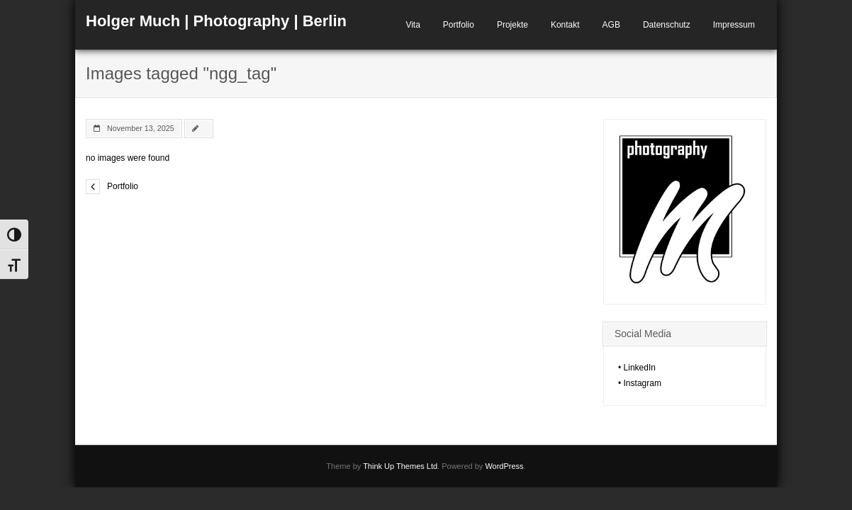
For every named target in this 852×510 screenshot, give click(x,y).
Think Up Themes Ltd (400, 466)
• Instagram (639, 383)
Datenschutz (666, 25)
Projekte (512, 25)
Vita (412, 25)
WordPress (504, 466)
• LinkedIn (637, 368)
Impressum (734, 25)
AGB (611, 25)
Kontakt (565, 25)
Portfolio (458, 25)
